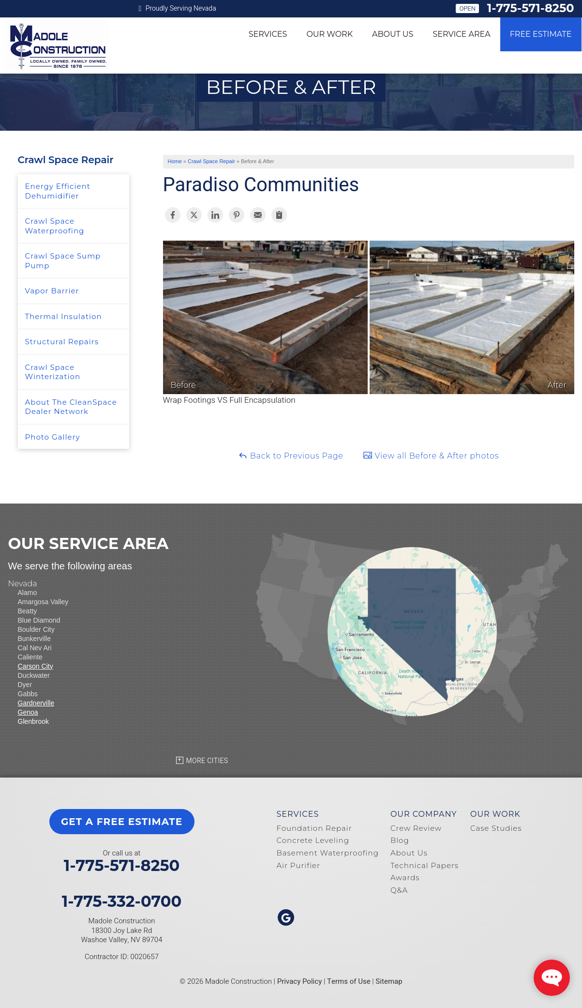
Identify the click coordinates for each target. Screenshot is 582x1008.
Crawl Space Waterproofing (55, 225)
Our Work (329, 34)
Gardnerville (36, 703)
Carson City (35, 666)
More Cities (207, 761)
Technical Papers (424, 865)
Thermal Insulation (63, 316)
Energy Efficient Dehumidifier (57, 191)
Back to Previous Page (290, 455)
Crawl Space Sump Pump (63, 260)
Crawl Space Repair (66, 160)
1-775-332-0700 (122, 901)
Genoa (28, 712)
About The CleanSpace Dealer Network (71, 406)
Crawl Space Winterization (53, 372)
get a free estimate (121, 821)
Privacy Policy (299, 981)
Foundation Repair (314, 828)
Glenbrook (33, 721)
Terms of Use (349, 981)
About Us (392, 34)
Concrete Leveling (313, 840)
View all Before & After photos (431, 455)
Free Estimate (541, 34)
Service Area (461, 34)
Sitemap (388, 981)
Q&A (399, 890)
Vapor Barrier (52, 290)
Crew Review (416, 828)
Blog (399, 840)
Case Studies (496, 828)
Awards (405, 877)
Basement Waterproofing (328, 852)
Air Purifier (298, 865)
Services (268, 34)
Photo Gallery (52, 437)
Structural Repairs (62, 341)
